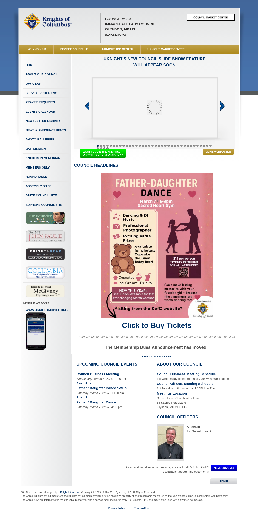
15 (143, 145)
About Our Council (42, 74)
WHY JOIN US (37, 49)
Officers (33, 83)
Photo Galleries (40, 139)
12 (133, 145)
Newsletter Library (43, 121)
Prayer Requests (40, 102)
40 (107, 148)
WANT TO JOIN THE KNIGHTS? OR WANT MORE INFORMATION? (103, 153)
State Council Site (41, 195)
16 (146, 145)
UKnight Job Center (117, 49)
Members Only (38, 167)
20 (159, 145)
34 (204, 145)
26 (178, 145)
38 (101, 148)
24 (171, 145)
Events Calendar (40, 111)
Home (30, 65)
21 (162, 145)
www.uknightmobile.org (47, 329)
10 (126, 145)
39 (104, 148)
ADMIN (223, 481)
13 (136, 145)
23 (168, 145)
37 (97, 148)
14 (139, 145)
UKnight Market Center (166, 49)
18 (152, 145)
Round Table (36, 176)
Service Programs (41, 93)
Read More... (85, 383)
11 (130, 145)
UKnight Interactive (69, 492)
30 (191, 145)
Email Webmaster (218, 151)
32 (197, 145)
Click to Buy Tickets (157, 325)
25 (175, 145)
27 (181, 145)
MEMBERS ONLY (224, 467)
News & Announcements (46, 130)
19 (155, 145)
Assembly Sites (38, 186)
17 (149, 145)
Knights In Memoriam (43, 158)
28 (184, 145)
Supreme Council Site (44, 204)
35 (207, 145)
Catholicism (36, 149)
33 (200, 145)
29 (188, 145)
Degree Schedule (74, 49)
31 (194, 145)
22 (165, 145)
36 (210, 145)
